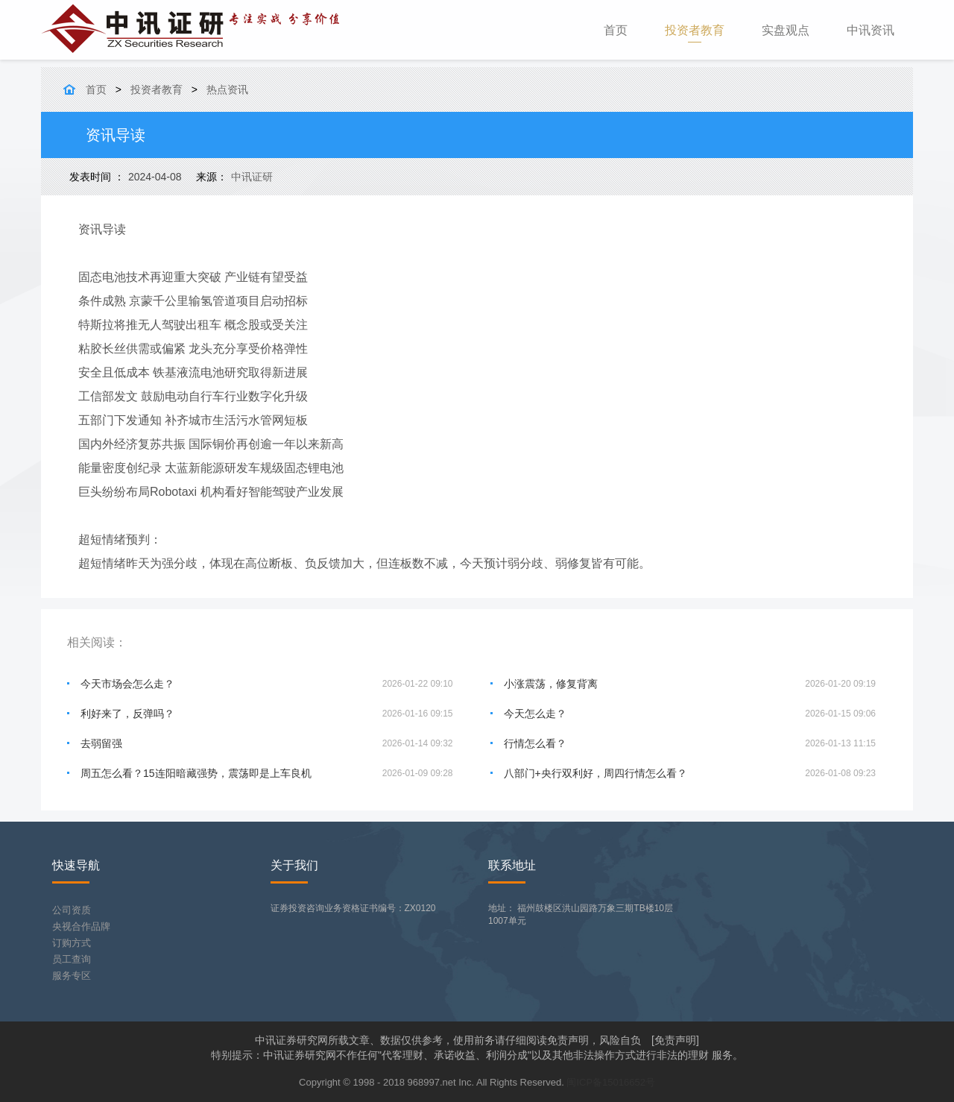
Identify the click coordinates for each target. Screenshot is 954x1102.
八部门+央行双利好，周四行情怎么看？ (595, 773)
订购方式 (71, 942)
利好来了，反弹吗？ (127, 714)
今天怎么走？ (535, 714)
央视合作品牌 (81, 926)
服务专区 (71, 975)
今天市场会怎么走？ (127, 684)
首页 (625, 29)
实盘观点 (785, 30)
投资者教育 (694, 30)
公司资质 (71, 910)
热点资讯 (227, 89)
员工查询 (71, 959)
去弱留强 (101, 743)
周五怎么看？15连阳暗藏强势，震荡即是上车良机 (196, 773)
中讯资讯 (870, 30)
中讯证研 (252, 177)
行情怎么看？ (535, 743)
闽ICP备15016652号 (610, 1082)
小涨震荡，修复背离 (551, 684)
